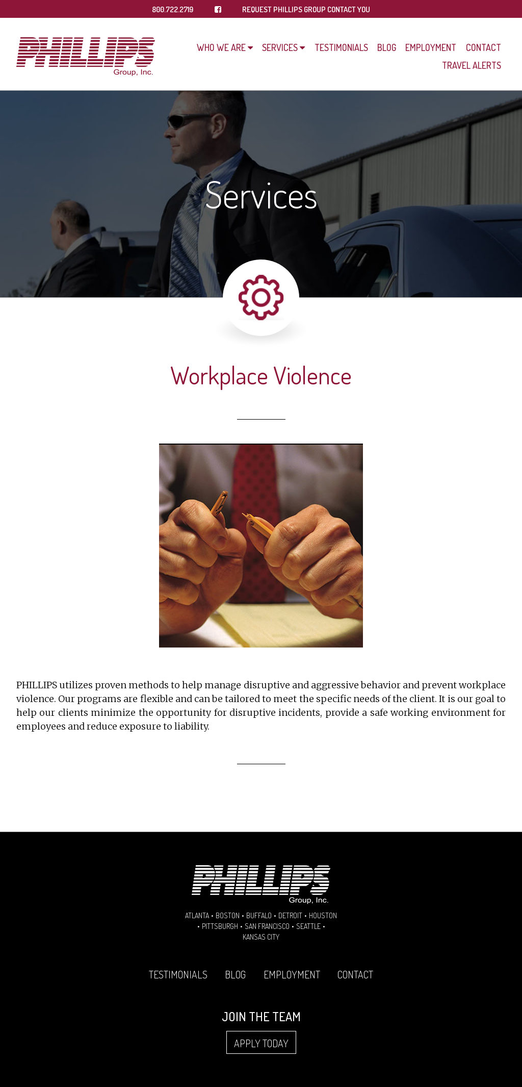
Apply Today (261, 1043)
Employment (430, 47)
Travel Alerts (471, 65)
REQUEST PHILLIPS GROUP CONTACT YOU (306, 9)
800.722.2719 (172, 9)
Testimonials (341, 47)
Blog (386, 47)
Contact (483, 47)
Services (280, 47)
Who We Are (221, 47)
